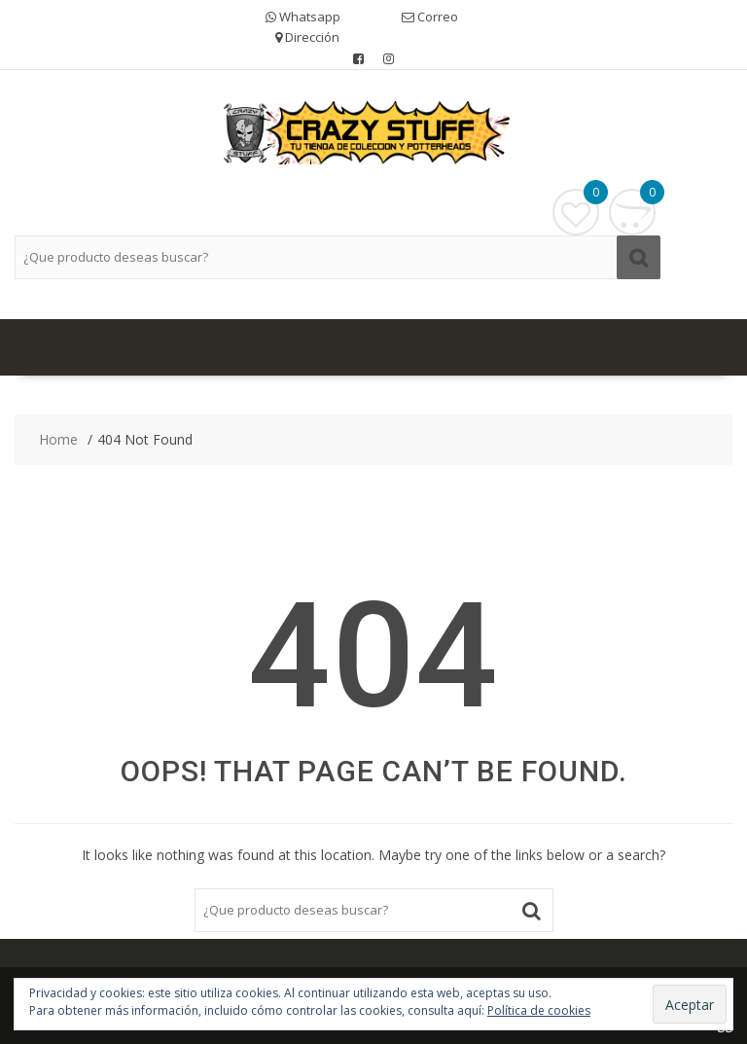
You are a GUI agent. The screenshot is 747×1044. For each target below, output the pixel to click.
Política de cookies (538, 1010)
